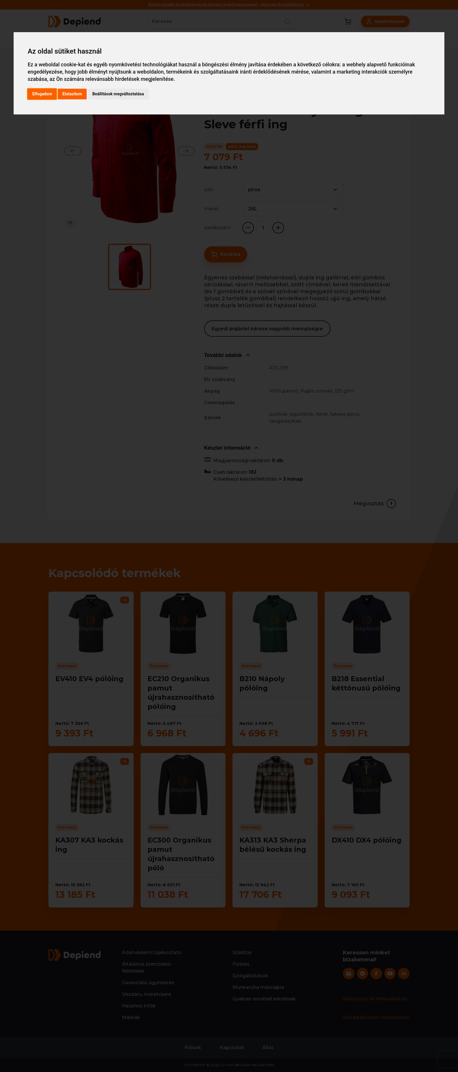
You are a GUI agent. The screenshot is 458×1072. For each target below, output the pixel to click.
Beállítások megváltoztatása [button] (118, 94)
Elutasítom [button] (72, 94)
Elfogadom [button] (42, 94)
